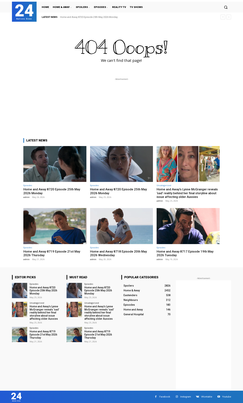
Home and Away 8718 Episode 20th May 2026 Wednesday (118, 253)
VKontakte (206, 396)
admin (26, 197)
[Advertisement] (121, 107)
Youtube (226, 396)
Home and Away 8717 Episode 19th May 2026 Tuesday (185, 253)
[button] (225, 7)
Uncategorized (164, 185)
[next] (228, 17)
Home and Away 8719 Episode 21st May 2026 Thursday (51, 253)
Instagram (185, 396)
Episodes (27, 185)
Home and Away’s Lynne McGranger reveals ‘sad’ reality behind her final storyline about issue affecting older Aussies (187, 193)
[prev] (223, 17)
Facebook (164, 396)
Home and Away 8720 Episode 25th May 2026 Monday (89, 17)
